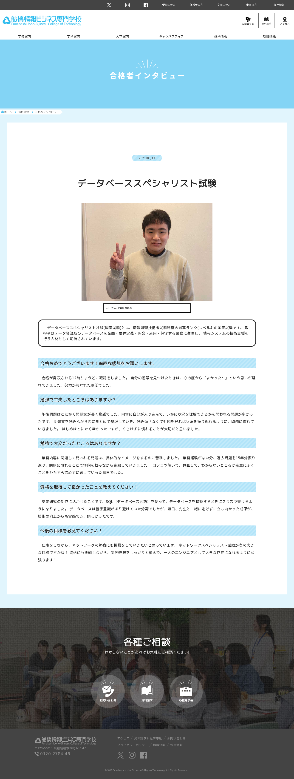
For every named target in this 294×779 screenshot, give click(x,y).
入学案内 (122, 36)
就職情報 (269, 36)
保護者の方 (196, 4)
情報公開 (159, 745)
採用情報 (279, 4)
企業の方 (251, 4)
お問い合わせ (176, 738)
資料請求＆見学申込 (148, 738)
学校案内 (24, 36)
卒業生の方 (224, 4)
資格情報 (220, 36)
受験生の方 (168, 4)
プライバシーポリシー (132, 745)
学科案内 (73, 36)
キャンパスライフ (171, 36)
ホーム (8, 112)
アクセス (123, 738)
